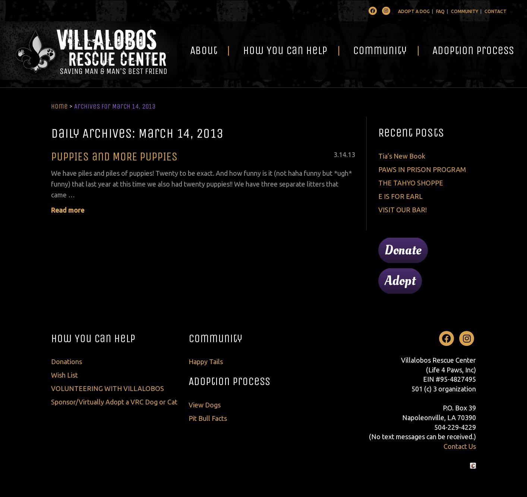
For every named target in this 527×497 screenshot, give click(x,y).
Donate (403, 250)
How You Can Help (285, 50)
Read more (67, 210)
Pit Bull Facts (208, 418)
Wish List (64, 375)
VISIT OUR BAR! (402, 209)
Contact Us (460, 446)
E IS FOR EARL (400, 196)
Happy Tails (206, 361)
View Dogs (205, 405)
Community (464, 11)
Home (59, 106)
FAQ (440, 11)
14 (342, 154)
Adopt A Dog (414, 11)
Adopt (400, 281)
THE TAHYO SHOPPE (410, 183)
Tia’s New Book (401, 156)
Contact (496, 11)
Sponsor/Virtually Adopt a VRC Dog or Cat (114, 402)
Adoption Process (473, 50)
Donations (66, 361)
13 (351, 154)
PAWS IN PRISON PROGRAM (422, 169)
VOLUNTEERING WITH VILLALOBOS (107, 388)
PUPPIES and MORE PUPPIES (114, 156)
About (203, 50)
